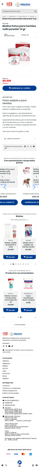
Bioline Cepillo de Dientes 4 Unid (11, 245)
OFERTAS (5, 361)
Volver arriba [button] (19, 324)
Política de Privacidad (10, 393)
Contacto (6, 385)
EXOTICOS (6, 373)
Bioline (32, 17)
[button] (6, 148)
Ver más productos (19, 219)
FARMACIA (12, 17)
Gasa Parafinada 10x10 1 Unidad (28, 298)
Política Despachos (9, 390)
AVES (4, 371)
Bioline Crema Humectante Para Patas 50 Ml (11, 299)
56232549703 (8, 405)
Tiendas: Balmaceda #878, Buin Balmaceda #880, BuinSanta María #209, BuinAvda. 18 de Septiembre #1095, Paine (17, 411)
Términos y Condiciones (11, 388)
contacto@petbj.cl (10, 400)
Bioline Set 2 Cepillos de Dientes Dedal (28, 245)
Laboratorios (22, 17)
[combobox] (19, 11)
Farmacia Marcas (12, 139)
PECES (4, 376)
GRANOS (5, 378)
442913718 (7, 403)
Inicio (4, 17)
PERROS (5, 366)
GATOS (5, 368)
